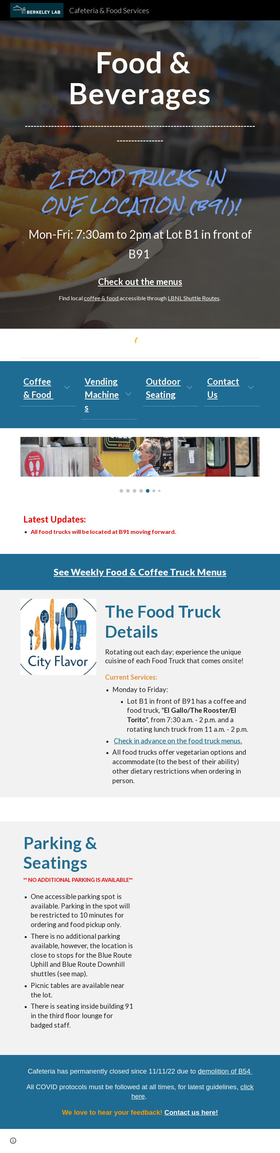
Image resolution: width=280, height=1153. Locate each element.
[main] (139, 77)
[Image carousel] (139, 465)
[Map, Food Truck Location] (201, 871)
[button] (67, 388)
